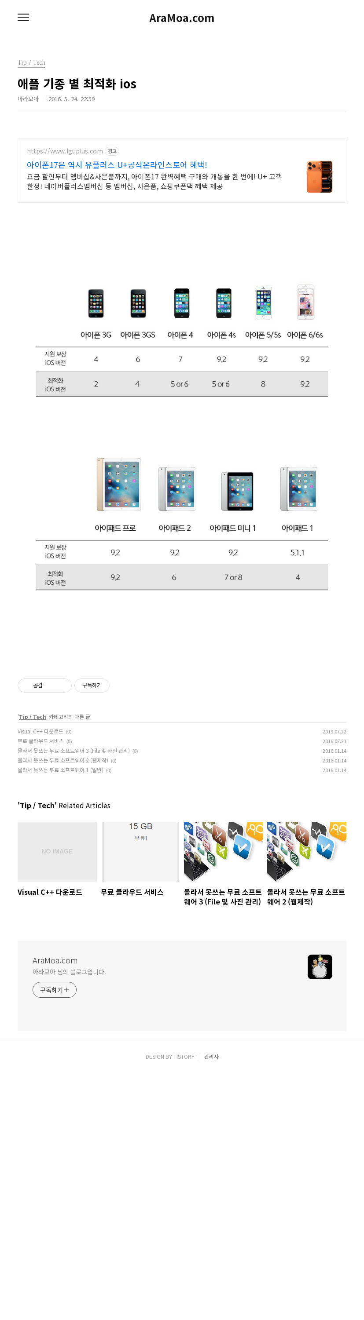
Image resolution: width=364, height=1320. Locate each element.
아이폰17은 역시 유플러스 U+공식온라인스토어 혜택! (117, 164)
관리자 (211, 1302)
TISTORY (184, 1302)
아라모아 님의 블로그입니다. (69, 1218)
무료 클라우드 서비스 (41, 987)
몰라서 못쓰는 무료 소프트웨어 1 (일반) (60, 1016)
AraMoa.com (182, 17)
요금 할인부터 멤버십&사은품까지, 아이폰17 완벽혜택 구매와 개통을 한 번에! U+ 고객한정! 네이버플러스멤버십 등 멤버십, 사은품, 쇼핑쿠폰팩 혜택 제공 (154, 181)
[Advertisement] (182, 273)
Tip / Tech (32, 962)
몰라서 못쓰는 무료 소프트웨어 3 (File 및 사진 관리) (74, 996)
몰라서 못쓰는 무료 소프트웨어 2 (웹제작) (63, 1006)
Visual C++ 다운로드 (40, 977)
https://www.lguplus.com (65, 151)
